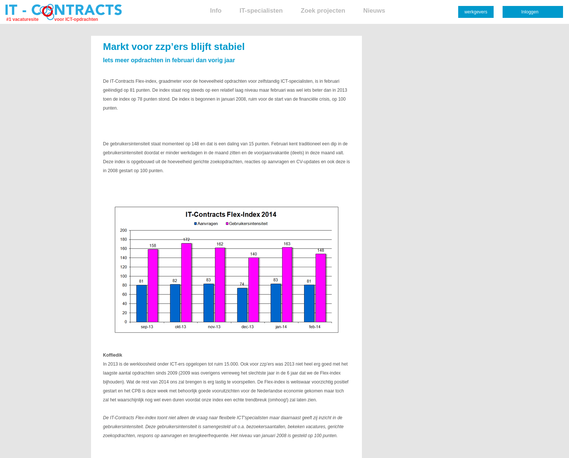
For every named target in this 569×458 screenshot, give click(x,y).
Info (216, 10)
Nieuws (374, 10)
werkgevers (476, 12)
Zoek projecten (323, 10)
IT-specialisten (261, 10)
